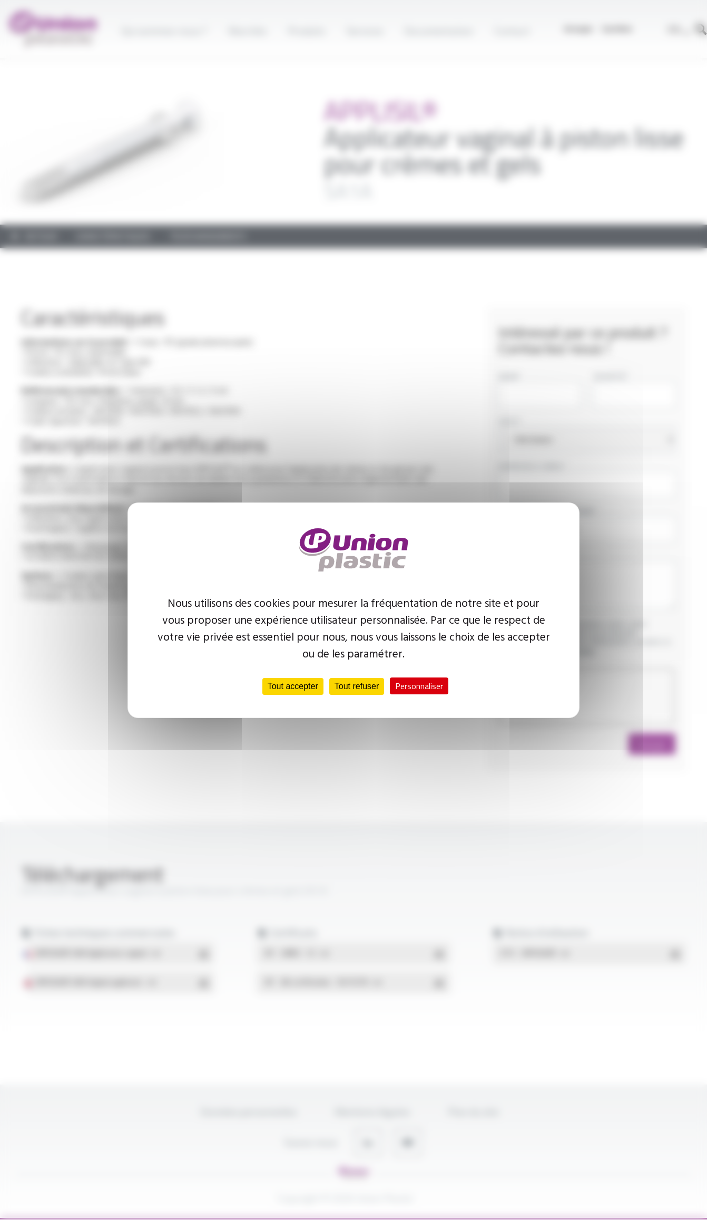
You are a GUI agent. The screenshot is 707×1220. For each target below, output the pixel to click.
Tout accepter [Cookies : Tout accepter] (293, 686)
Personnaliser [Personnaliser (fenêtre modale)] (419, 686)
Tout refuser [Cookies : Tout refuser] (357, 686)
